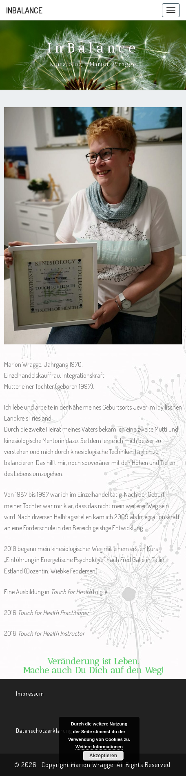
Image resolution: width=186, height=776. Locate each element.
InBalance (24, 10)
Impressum (30, 693)
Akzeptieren (103, 755)
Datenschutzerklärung (44, 730)
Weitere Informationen (99, 746)
